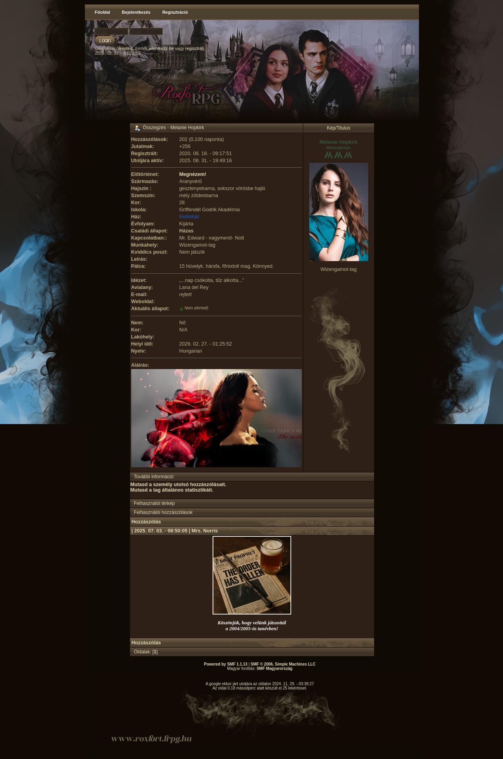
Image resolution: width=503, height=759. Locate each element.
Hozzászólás (146, 522)
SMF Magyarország (274, 668)
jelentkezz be (161, 48)
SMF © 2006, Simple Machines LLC (283, 664)
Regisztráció (175, 12)
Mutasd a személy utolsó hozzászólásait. (178, 484)
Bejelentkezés (136, 12)
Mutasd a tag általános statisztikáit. (171, 490)
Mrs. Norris (205, 531)
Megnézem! (192, 174)
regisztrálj (194, 48)
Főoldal (102, 12)
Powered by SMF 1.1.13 (226, 664)
